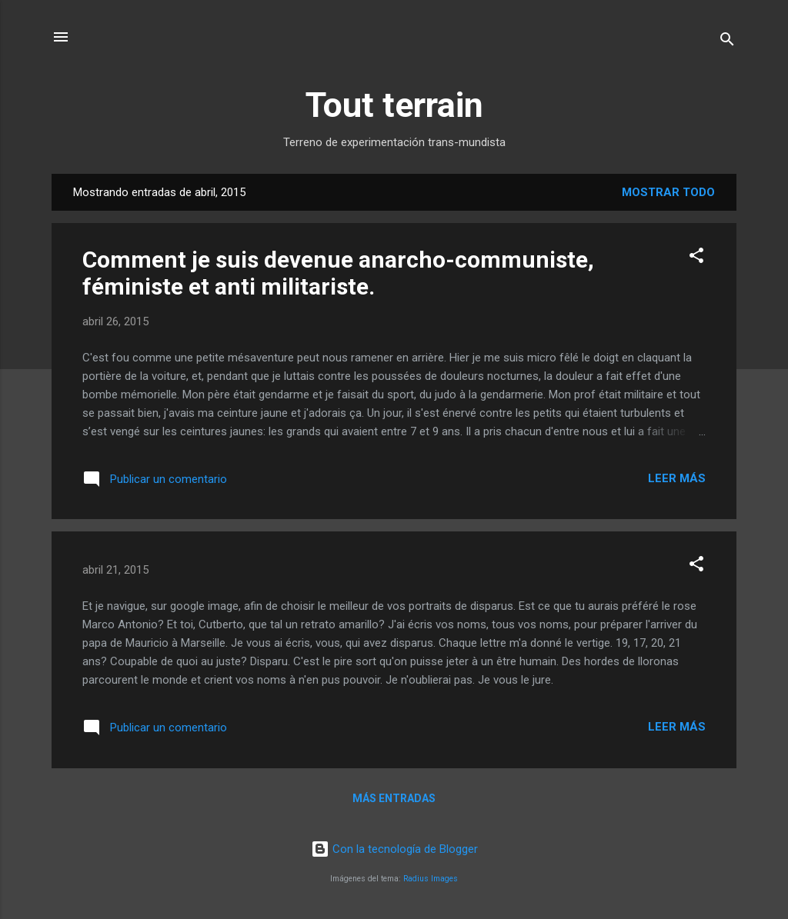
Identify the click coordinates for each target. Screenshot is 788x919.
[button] (696, 258)
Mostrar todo (668, 192)
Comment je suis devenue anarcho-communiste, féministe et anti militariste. (338, 273)
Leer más (677, 478)
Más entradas (394, 798)
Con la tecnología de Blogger (394, 849)
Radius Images (430, 879)
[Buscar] (727, 41)
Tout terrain (394, 105)
